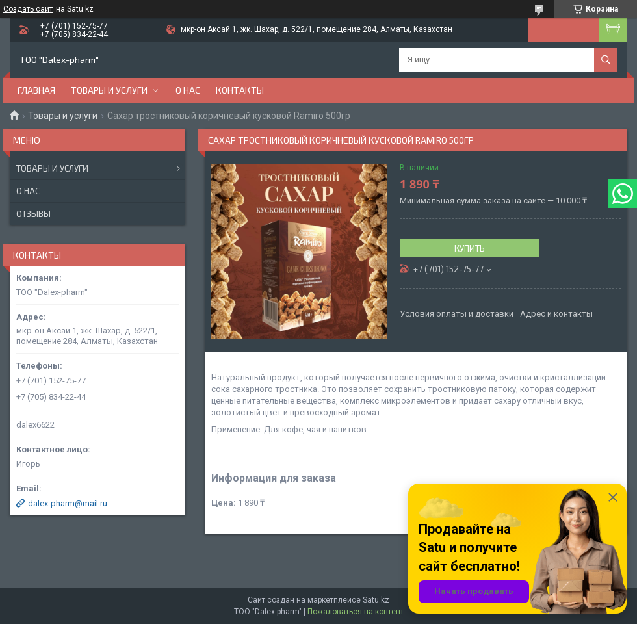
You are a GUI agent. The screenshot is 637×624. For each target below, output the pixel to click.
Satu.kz (376, 599)
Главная (36, 90)
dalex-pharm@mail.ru (67, 503)
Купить (469, 248)
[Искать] (606, 60)
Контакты (240, 90)
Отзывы (33, 214)
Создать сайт (28, 9)
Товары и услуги (109, 90)
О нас (188, 90)
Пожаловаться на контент (355, 611)
